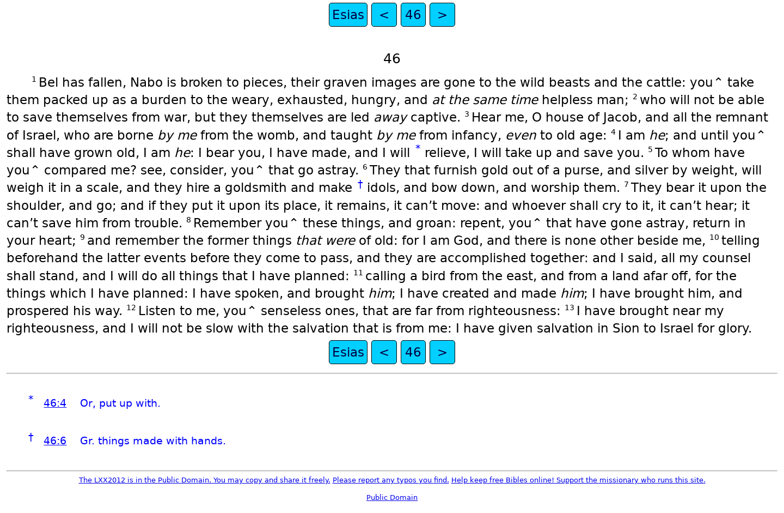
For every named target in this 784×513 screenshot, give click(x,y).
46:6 (55, 440)
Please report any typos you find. (391, 480)
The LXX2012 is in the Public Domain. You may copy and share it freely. (204, 480)
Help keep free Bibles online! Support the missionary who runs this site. (578, 480)
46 (413, 15)
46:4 (55, 403)
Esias (348, 15)
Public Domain (392, 497)
